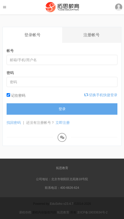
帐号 (10, 51)
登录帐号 (32, 35)
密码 (10, 73)
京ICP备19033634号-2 (92, 212)
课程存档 (25, 212)
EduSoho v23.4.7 (61, 204)
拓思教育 (62, 168)
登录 (62, 109)
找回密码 (14, 123)
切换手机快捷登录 (100, 95)
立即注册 (63, 123)
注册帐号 (91, 35)
